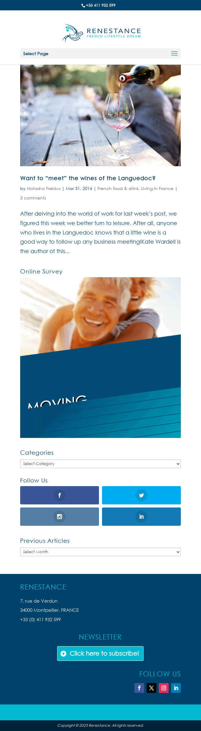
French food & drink (118, 188)
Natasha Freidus (43, 188)
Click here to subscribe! (104, 653)
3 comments (33, 198)
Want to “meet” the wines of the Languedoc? (88, 178)
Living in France (157, 188)
